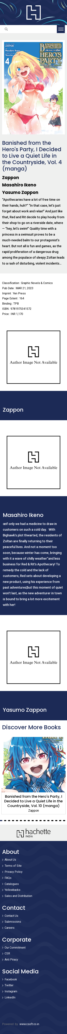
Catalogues (12, 884)
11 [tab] (40, 820)
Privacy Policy (14, 871)
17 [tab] (64, 820)
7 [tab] (25, 820)
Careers (9, 927)
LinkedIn (10, 997)
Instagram (11, 991)
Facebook (11, 979)
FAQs (8, 878)
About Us (10, 859)
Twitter (9, 985)
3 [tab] (9, 820)
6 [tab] (21, 820)
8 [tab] (29, 820)
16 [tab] (60, 820)
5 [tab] (17, 820)
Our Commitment (15, 947)
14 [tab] (52, 820)
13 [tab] (48, 820)
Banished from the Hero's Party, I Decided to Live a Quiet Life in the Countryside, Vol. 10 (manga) (33, 801)
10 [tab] (37, 820)
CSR (7, 953)
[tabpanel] (33, 775)
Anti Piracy (11, 959)
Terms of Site (13, 865)
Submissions (13, 921)
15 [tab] (56, 820)
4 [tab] (13, 820)
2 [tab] (5, 820)
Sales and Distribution (18, 896)
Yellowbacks (12, 890)
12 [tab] (44, 820)
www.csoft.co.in (29, 1024)
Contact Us (11, 915)
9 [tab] (33, 820)
